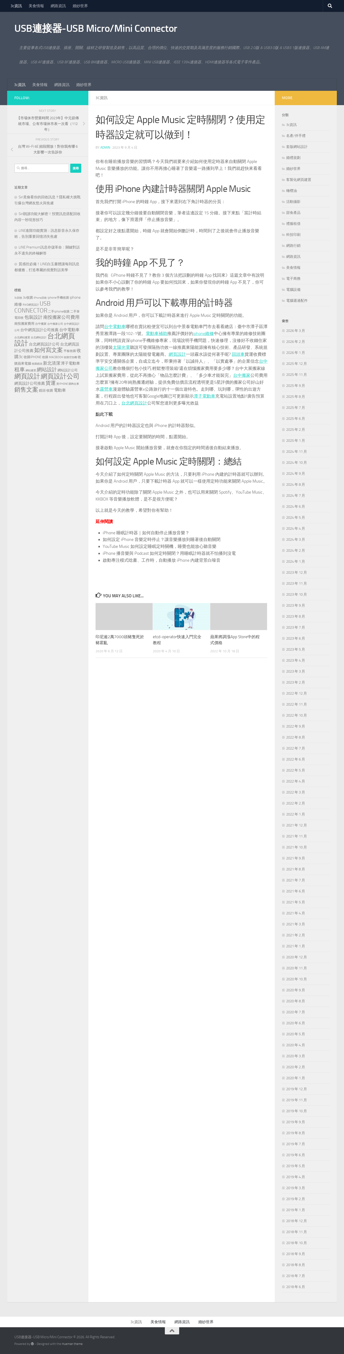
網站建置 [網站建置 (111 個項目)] (31, 370)
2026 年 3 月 (295, 331)
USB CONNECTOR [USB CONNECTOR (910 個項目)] (32, 307)
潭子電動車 (204, 395)
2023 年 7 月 (295, 627)
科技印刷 (293, 234)
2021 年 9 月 (295, 858)
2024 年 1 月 (295, 561)
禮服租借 (293, 223)
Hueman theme (72, 1344)
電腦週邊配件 (297, 300)
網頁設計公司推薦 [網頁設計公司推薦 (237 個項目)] (29, 383)
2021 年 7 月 (295, 880)
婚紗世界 (80, 6)
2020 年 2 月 (295, 1067)
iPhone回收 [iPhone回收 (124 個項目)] (40, 297)
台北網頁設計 (134, 402)
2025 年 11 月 (296, 374)
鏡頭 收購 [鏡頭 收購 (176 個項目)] (46, 390)
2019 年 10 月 (296, 1111)
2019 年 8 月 (295, 1133)
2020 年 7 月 (295, 1012)
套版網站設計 (297, 147)
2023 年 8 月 (295, 616)
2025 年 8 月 (295, 396)
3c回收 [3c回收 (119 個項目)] (18, 297)
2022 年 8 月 (295, 737)
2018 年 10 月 (296, 1243)
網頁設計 (177, 354)
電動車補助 (156, 333)
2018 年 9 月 (295, 1254)
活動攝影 (293, 202)
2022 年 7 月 (295, 748)
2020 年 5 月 (295, 1034)
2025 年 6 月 (295, 418)
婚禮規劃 (293, 158)
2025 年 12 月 (296, 363)
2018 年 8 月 (295, 1265)
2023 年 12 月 (296, 572)
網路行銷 (293, 245)
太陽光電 (121, 347)
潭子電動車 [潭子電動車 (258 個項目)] (70, 363)
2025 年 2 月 (295, 429)
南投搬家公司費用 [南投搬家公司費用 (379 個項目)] (61, 317)
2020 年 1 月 (295, 1078)
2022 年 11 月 (296, 704)
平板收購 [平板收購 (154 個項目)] (70, 351)
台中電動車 (115, 326)
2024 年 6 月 (295, 506)
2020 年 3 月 (295, 1056)
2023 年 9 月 (295, 605)
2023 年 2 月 (295, 682)
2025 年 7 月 (295, 407)
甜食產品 (293, 212)
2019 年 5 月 (295, 1166)
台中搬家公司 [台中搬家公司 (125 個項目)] (55, 323)
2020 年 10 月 (296, 979)
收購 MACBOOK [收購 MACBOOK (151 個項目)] (52, 357)
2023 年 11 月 (296, 583)
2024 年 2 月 (295, 550)
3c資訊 (16, 6)
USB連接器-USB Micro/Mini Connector (95, 28)
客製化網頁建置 (298, 180)
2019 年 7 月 (295, 1144)
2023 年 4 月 (295, 660)
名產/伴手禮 (296, 136)
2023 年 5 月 (295, 649)
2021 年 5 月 (295, 902)
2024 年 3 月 (295, 539)
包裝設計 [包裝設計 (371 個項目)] (33, 317)
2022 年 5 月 (295, 770)
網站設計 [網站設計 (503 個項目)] (47, 369)
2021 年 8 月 (295, 869)
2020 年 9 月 (295, 990)
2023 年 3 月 (295, 671)
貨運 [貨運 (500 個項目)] (51, 383)
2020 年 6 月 (295, 1023)
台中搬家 (241, 375)
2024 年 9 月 (295, 473)
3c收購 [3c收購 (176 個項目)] (28, 298)
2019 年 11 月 (296, 1100)
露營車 (106, 388)
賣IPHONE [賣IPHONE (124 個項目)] (62, 383)
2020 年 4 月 (295, 1045)
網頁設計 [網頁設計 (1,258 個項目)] (27, 376)
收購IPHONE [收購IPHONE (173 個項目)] (32, 357)
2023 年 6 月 (295, 638)
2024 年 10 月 (296, 462)
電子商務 (293, 278)
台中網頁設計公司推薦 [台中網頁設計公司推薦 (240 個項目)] (39, 330)
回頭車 (238, 354)
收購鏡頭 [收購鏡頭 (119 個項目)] (37, 363)
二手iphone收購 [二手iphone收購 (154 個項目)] (59, 311)
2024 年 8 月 (295, 484)
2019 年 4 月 (295, 1177)
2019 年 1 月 (295, 1210)
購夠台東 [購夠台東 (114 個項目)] (74, 383)
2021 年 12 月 (296, 825)
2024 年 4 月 (295, 528)
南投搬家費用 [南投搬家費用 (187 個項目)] (24, 324)
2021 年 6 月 (295, 891)
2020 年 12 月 (296, 957)
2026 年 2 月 (295, 342)
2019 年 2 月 (295, 1199)
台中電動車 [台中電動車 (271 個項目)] (69, 329)
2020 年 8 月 (295, 1001)
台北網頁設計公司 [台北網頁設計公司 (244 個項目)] (44, 344)
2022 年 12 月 (296, 693)
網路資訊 (58, 6)
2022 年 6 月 (295, 759)
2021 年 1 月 (295, 946)
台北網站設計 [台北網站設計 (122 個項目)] (39, 337)
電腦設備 (293, 289)
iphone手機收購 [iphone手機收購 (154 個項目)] (58, 297)
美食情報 (36, 6)
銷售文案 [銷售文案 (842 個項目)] (26, 389)
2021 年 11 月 (296, 836)
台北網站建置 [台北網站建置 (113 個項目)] (22, 337)
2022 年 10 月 (296, 715)
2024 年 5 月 (295, 517)
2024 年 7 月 (295, 495)
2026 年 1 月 (295, 353)
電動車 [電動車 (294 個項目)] (60, 390)
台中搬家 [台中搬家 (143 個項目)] (41, 323)
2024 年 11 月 (296, 451)
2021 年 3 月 (295, 924)
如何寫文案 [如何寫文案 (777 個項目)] (48, 350)
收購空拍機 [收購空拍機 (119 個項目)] (70, 357)
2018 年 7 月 (295, 1276)
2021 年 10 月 (296, 847)
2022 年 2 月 (295, 803)
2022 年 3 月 (295, 792)
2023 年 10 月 (296, 594)
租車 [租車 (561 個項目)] (19, 370)
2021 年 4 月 (295, 913)
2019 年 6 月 (295, 1155)
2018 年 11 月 (296, 1232)
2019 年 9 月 (295, 1122)
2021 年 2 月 (295, 935)
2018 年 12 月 (296, 1221)
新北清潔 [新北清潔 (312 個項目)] (51, 363)
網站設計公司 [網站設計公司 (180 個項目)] (68, 370)
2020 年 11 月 (296, 968)
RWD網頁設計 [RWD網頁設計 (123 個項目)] (31, 304)
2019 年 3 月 (295, 1188)
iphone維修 (203, 333)
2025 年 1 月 (295, 440)
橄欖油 (291, 191)
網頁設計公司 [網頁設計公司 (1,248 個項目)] (60, 376)
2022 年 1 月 (295, 814)
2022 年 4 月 (295, 781)
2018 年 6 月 (295, 1287)
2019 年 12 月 (296, 1089)
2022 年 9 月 (295, 726)
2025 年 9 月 (295, 385)
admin (105, 148)
